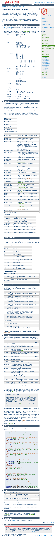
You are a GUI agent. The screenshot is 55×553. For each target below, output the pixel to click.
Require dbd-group (45, 66)
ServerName (22, 179)
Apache (3, 6)
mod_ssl (29, 235)
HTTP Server (8, 6)
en (36, 11)
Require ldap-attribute (46, 63)
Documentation (15, 6)
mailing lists (33, 531)
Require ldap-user (45, 59)
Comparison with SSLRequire (48, 27)
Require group (44, 69)
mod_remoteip (20, 209)
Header (43, 53)
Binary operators (45, 19)
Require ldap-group (45, 60)
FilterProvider (45, 56)
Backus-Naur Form (8, 27)
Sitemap (52, 2)
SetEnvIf (16, 400)
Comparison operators (10, 245)
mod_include (45, 75)
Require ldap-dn (45, 62)
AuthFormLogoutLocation (48, 48)
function (30, 112)
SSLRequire (21, 20)
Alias (43, 38)
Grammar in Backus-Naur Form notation (47, 16)
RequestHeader (45, 54)
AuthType (26, 189)
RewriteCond (45, 49)
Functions (44, 22)
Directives (41, 2)
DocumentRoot (22, 187)
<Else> (43, 35)
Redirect (44, 42)
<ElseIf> (44, 34)
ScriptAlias (45, 40)
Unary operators (45, 21)
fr (38, 11)
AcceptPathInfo (21, 162)
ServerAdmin (22, 184)
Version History (45, 28)
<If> (43, 32)
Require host (44, 71)
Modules (37, 2)
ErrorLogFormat (21, 203)
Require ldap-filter (45, 65)
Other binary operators (10, 271)
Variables (43, 18)
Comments (44, 77)
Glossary (48, 2)
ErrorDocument (45, 37)
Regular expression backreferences (13, 503)
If (12, 391)
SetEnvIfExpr (45, 51)
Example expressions (46, 24)
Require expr (4, 21)
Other (43, 25)
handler (25, 193)
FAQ (45, 2)
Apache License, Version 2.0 (15, 536)
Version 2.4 (21, 6)
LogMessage (44, 74)
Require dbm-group (46, 68)
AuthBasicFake (45, 43)
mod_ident (29, 178)
